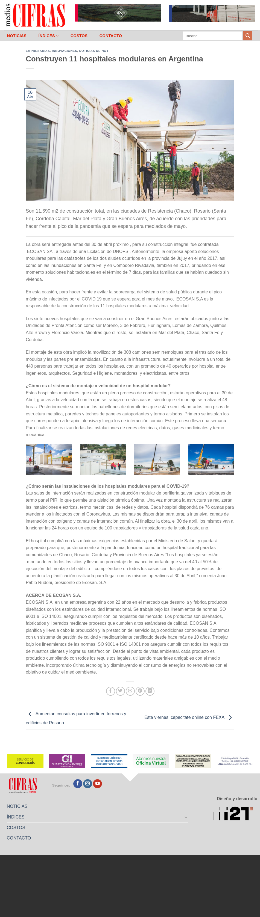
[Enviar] (247, 35)
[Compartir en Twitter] (120, 691)
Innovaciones (64, 50)
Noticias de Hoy (94, 50)
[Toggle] (186, 817)
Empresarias (38, 50)
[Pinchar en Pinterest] (140, 691)
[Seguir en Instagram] (87, 783)
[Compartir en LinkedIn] (149, 691)
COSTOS (79, 36)
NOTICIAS (17, 36)
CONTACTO (111, 36)
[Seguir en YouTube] (97, 783)
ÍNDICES (48, 35)
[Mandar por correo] (130, 691)
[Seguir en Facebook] (77, 783)
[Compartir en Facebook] (110, 691)
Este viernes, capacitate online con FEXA (189, 717)
